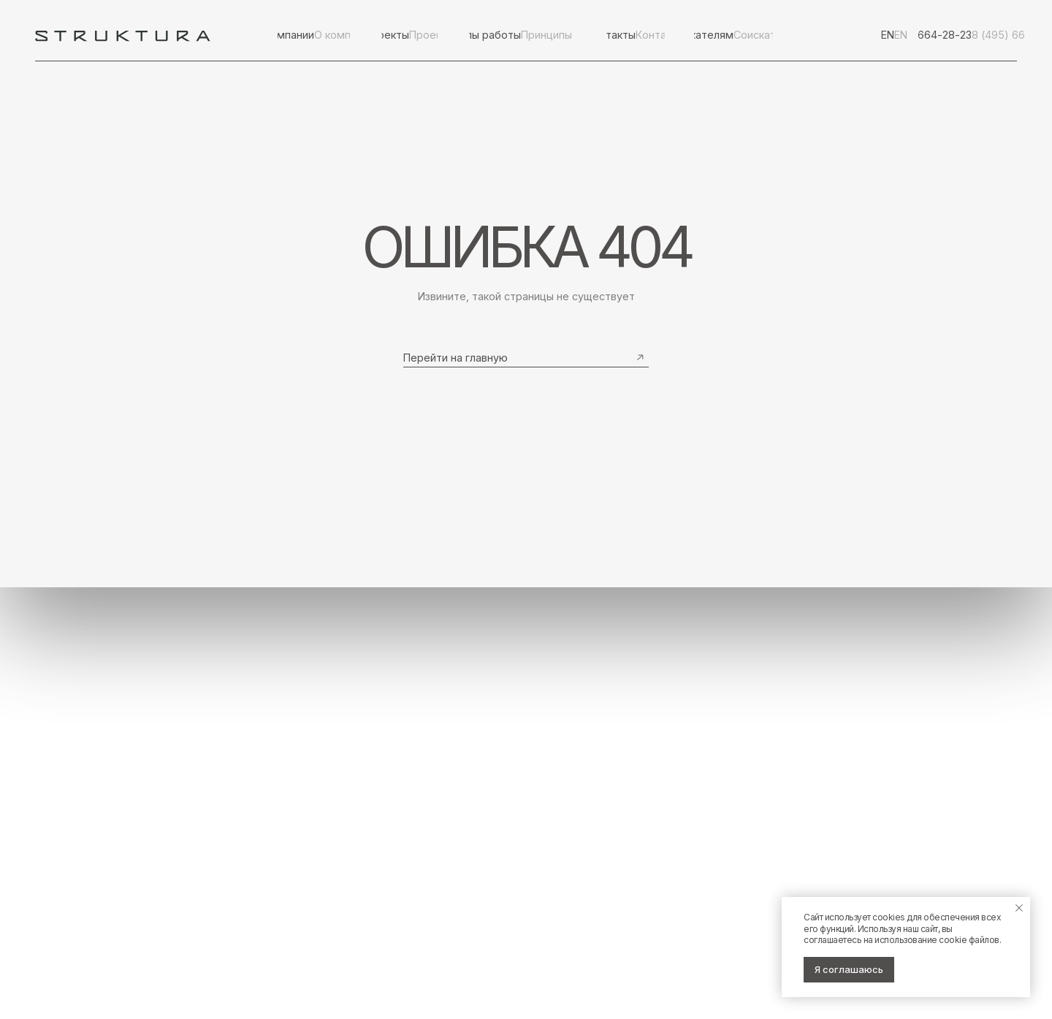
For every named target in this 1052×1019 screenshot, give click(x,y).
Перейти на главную (455, 357)
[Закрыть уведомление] (1019, 908)
